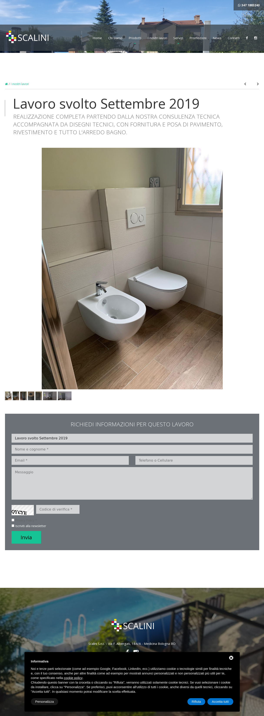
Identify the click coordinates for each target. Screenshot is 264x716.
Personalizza (44, 701)
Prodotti (135, 38)
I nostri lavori (157, 38)
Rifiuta (196, 701)
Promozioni (197, 38)
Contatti (234, 38)
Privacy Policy (24, 520)
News (217, 38)
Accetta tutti (220, 701)
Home (97, 38)
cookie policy (73, 678)
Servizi (178, 38)
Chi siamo (115, 38)
